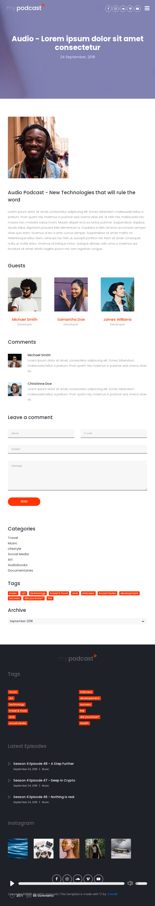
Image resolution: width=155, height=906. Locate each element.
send (24, 501)
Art (10, 559)
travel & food (59, 593)
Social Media (18, 554)
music (13, 593)
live (50, 598)
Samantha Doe (71, 319)
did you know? (33, 598)
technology (37, 593)
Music (12, 543)
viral (75, 593)
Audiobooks (18, 565)
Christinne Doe (40, 383)
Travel (13, 538)
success (14, 598)
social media (107, 593)
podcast (26, 8)
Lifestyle (14, 548)
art (24, 593)
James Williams (117, 319)
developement (89, 698)
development (129, 593)
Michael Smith (24, 319)
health (84, 723)
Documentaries (20, 570)
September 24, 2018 (25, 769)
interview (88, 593)
